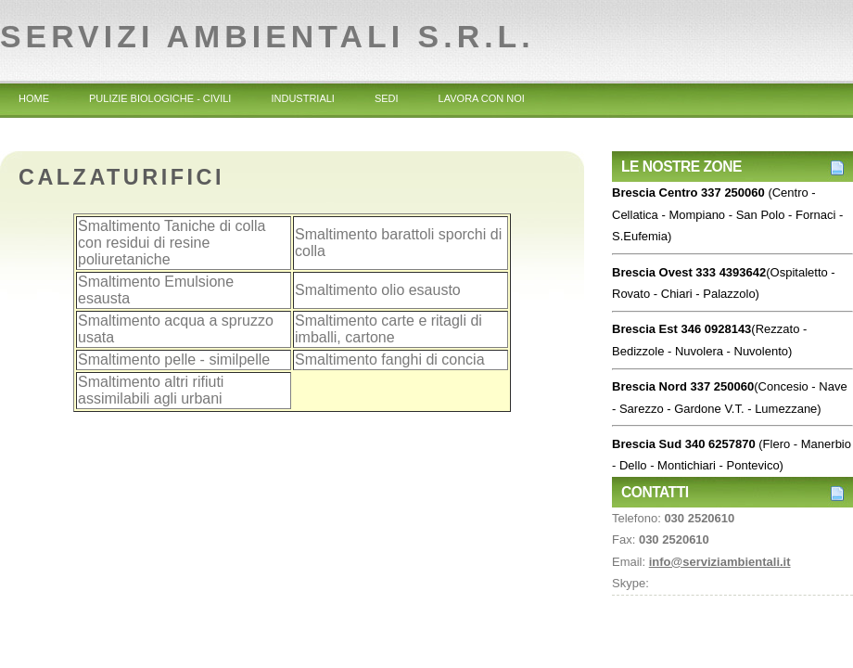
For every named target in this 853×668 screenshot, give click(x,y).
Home (34, 98)
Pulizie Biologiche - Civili (160, 98)
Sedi (387, 98)
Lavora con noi (482, 98)
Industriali (302, 98)
